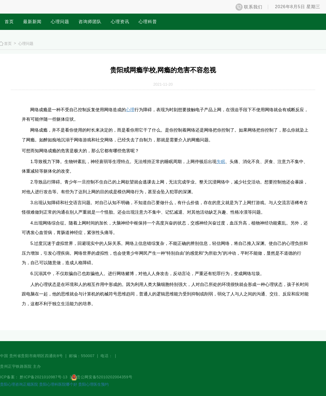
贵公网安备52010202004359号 (104, 377)
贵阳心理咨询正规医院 (19, 384)
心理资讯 (120, 21)
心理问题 (60, 21)
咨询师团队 (90, 21)
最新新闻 (32, 21)
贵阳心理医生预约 (93, 384)
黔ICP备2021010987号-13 (44, 377)
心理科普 (148, 21)
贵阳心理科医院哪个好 (58, 384)
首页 (9, 21)
